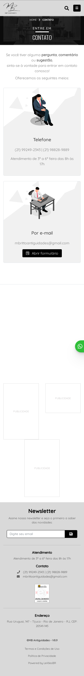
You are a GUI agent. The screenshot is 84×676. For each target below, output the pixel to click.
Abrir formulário (42, 253)
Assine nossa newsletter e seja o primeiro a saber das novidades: (42, 520)
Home (33, 19)
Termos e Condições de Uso (42, 648)
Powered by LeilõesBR (42, 663)
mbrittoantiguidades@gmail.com (42, 576)
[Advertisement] (37, 411)
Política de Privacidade (42, 656)
